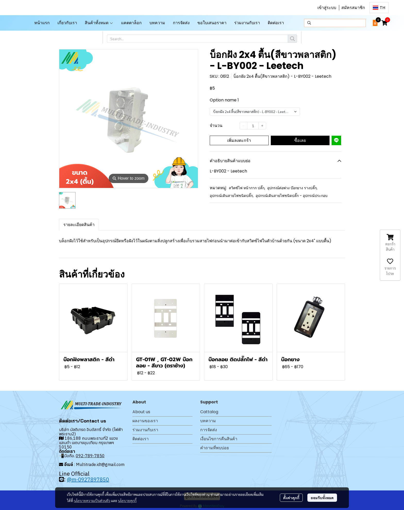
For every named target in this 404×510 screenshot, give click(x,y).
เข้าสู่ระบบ (326, 8)
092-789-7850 (90, 455)
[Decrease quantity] (243, 125)
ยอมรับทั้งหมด (322, 497)
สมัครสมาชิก (353, 8)
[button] (379, 7)
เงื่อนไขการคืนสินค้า (218, 439)
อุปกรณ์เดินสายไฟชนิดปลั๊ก (232, 195)
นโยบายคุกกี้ (127, 500)
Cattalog (209, 412)
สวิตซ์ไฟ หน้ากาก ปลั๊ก (247, 188)
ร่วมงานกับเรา (145, 430)
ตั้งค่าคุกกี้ (291, 497)
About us (141, 412)
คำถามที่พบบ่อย (214, 448)
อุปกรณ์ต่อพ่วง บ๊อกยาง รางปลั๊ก (292, 188)
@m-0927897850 (88, 479)
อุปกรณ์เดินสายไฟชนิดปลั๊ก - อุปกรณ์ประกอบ (291, 195)
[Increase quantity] (262, 125)
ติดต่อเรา (140, 439)
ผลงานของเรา (145, 421)
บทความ (208, 421)
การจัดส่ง (208, 430)
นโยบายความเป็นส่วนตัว (92, 500)
